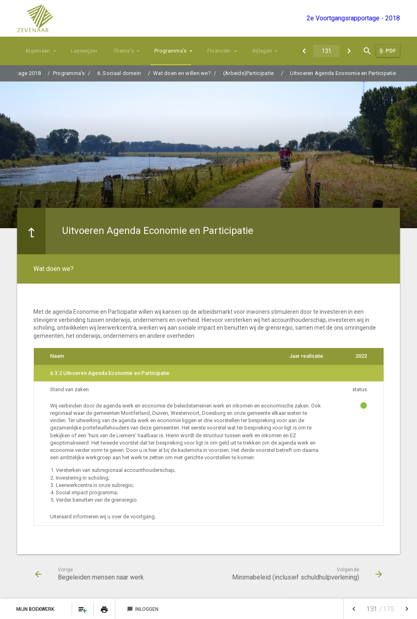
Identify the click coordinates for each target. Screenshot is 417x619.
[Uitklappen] (236, 51)
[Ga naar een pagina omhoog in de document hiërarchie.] (31, 231)
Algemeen (37, 51)
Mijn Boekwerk (35, 609)
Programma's (170, 51)
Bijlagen (262, 51)
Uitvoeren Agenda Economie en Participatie (343, 73)
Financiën (219, 51)
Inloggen (142, 609)
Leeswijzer (84, 51)
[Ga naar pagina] (326, 51)
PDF (391, 51)
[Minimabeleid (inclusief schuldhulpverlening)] (349, 51)
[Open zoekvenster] (367, 51)
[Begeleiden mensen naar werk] (304, 51)
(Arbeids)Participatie (248, 73)
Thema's (124, 51)
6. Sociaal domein (119, 73)
